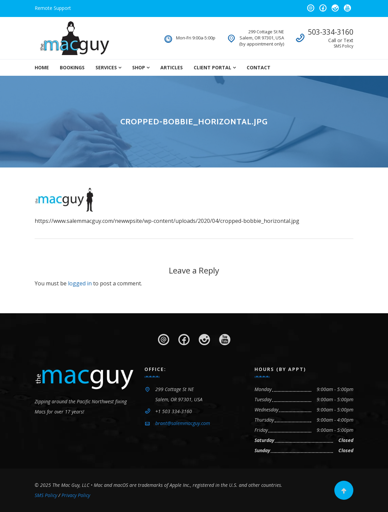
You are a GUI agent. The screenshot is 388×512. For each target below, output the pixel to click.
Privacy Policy (75, 495)
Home (42, 67)
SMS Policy (343, 46)
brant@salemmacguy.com (182, 423)
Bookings (72, 67)
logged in (80, 283)
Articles (171, 67)
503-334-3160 (330, 32)
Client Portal (212, 67)
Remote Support (53, 8)
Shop (138, 67)
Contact (258, 67)
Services (106, 67)
